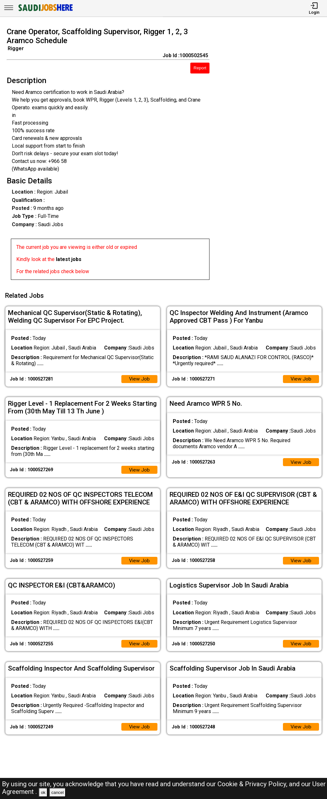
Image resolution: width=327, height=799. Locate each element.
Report (200, 67)
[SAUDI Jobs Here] (45, 11)
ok (43, 792)
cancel (57, 792)
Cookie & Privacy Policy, (253, 784)
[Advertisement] (272, 156)
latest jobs (68, 259)
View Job (139, 377)
